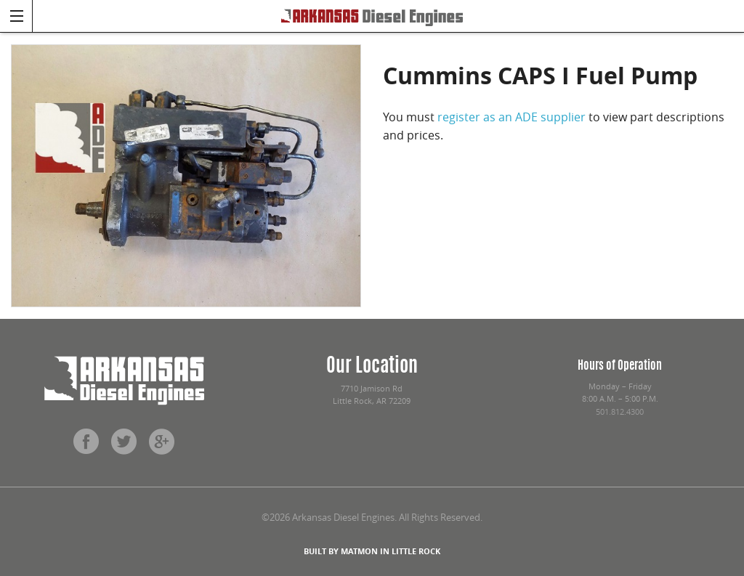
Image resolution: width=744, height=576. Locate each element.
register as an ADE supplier (511, 117)
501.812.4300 (620, 412)
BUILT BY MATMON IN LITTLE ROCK (372, 550)
